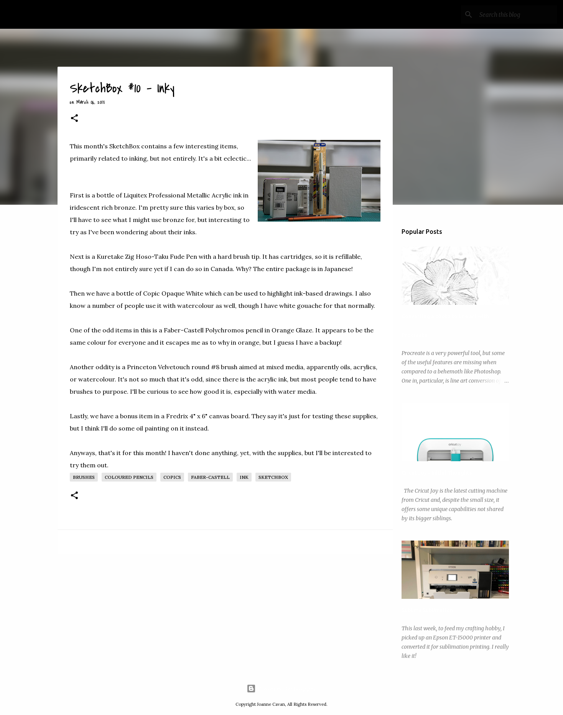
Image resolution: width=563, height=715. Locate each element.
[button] (74, 119)
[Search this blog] (516, 14)
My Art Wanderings (64, 14)
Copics (172, 477)
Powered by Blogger (282, 688)
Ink (244, 477)
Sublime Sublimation (427, 610)
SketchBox (273, 477)
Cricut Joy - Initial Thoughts (437, 473)
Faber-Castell (210, 477)
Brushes (84, 477)
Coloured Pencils (129, 477)
